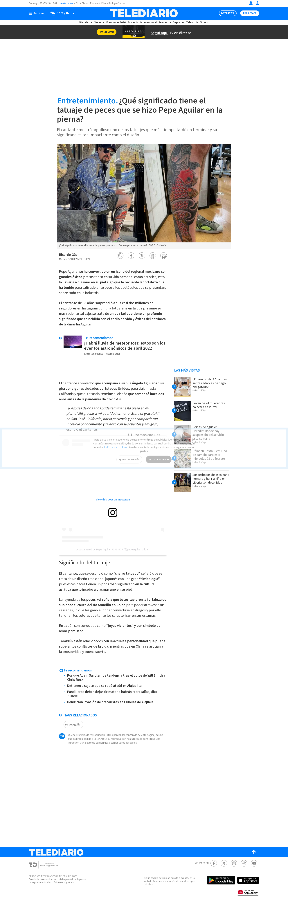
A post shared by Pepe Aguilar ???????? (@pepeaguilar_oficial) (113, 547)
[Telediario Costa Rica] (144, 13)
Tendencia (165, 22)
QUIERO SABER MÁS (129, 453)
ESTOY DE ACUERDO (158, 453)
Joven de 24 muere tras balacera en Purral (209, 405)
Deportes (178, 22)
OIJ (77, 3)
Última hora (85, 22)
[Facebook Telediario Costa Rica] (213, 867)
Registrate (249, 13)
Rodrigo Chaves (118, 3)
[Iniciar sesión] (251, 3)
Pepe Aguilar (73, 728)
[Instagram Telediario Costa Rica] (234, 867)
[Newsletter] (257, 4)
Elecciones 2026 (116, 22)
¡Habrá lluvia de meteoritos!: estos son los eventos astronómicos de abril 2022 (125, 344)
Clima (85, 3)
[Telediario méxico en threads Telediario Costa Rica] (244, 867)
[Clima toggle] (61, 13)
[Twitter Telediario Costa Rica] (224, 867)
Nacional (99, 22)
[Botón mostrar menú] (38, 13)
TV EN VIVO (225, 13)
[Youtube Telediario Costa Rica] (254, 867)
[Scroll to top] (253, 856)
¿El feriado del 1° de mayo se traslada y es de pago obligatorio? (208, 383)
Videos (204, 22)
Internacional (149, 22)
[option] (144, 196)
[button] (120, 256)
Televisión (192, 22)
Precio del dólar (99, 3)
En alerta (133, 22)
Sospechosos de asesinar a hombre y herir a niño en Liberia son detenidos (208, 480)
